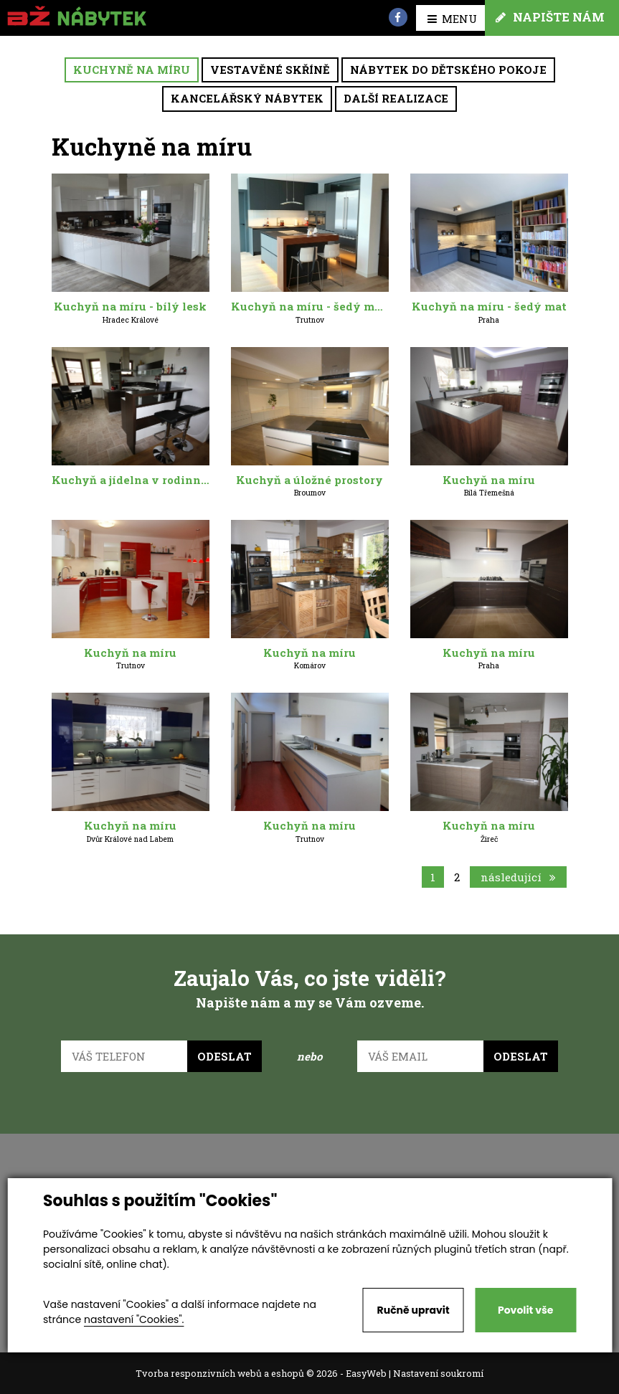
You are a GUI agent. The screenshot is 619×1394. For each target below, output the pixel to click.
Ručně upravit (413, 1310)
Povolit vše (525, 1310)
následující (518, 877)
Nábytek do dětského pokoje (448, 69)
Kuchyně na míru (131, 69)
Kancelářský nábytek (247, 98)
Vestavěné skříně (270, 69)
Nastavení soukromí (438, 1373)
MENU (452, 18)
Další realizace (396, 98)
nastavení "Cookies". (134, 1319)
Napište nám (550, 16)
